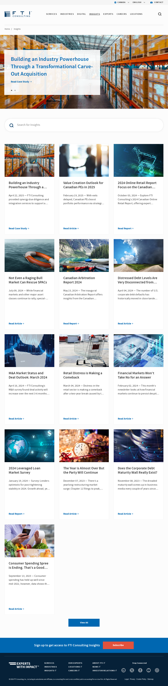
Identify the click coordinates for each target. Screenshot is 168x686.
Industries (67, 14)
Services (51, 14)
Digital (81, 14)
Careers (122, 14)
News (96, 667)
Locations (136, 14)
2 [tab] (15, 90)
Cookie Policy (141, 679)
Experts (108, 14)
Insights (94, 14)
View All (84, 622)
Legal (127, 679)
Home (7, 29)
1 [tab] (11, 90)
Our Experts (75, 663)
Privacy (132, 679)
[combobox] (78, 125)
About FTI (99, 663)
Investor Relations (105, 670)
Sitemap (150, 679)
